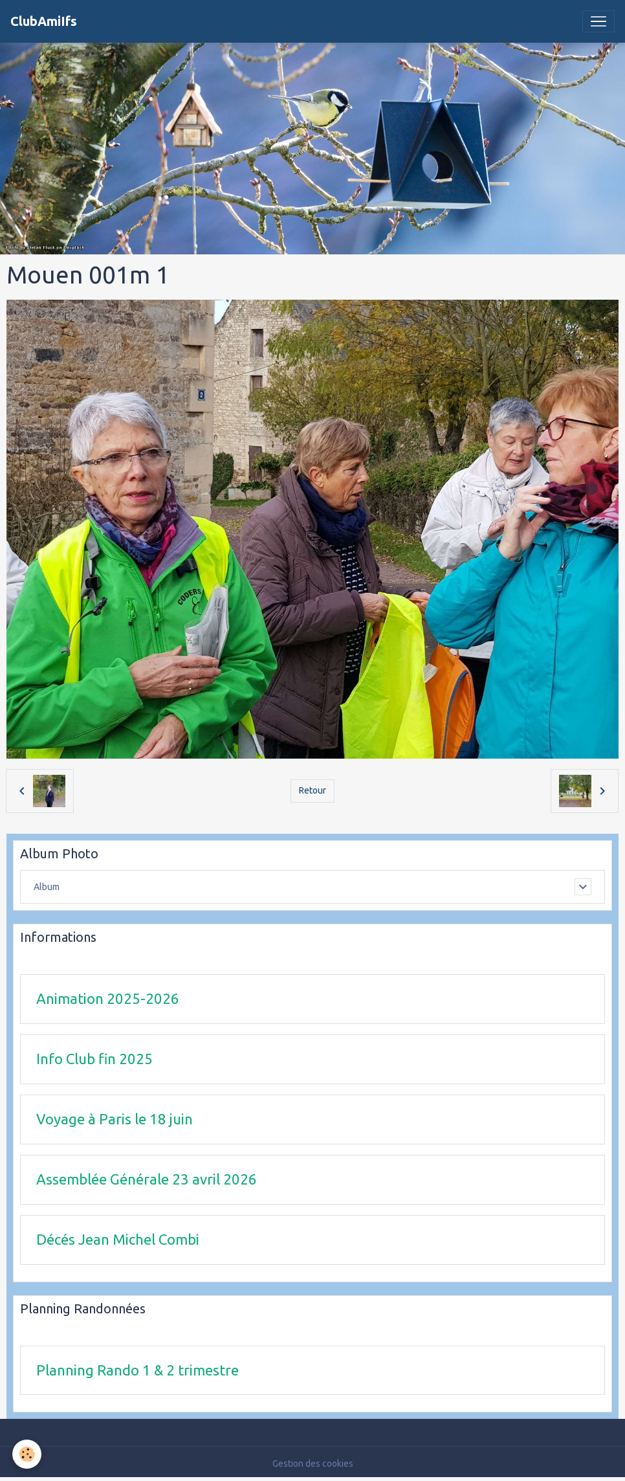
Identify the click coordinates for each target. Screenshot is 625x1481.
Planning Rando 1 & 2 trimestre (137, 1370)
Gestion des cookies (312, 1463)
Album (47, 887)
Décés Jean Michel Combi (117, 1239)
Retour (312, 790)
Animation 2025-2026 (107, 998)
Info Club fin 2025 (94, 1059)
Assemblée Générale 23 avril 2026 (146, 1179)
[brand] (43, 21)
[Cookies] (27, 1454)
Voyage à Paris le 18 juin (114, 1119)
